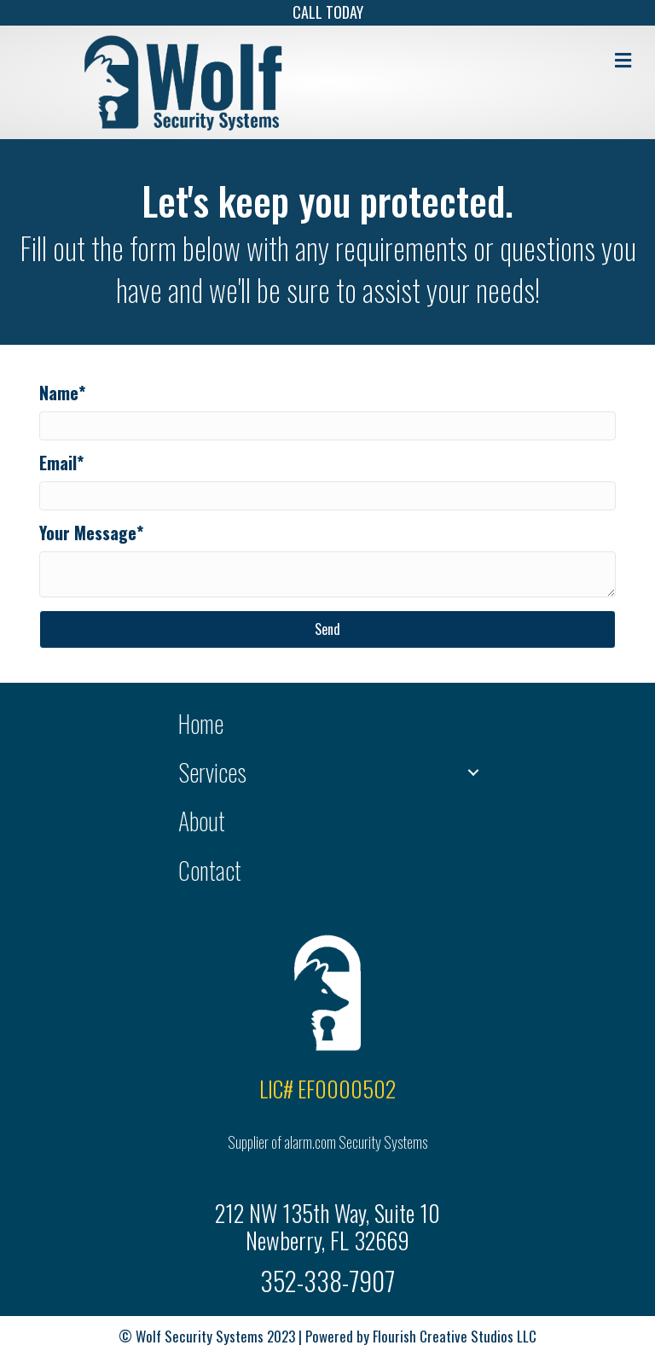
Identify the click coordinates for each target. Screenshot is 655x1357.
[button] (327, 629)
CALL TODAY (328, 12)
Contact (209, 870)
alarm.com (310, 1142)
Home (200, 723)
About (201, 820)
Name (58, 392)
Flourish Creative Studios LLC (454, 1336)
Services (212, 771)
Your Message (87, 532)
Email (58, 462)
